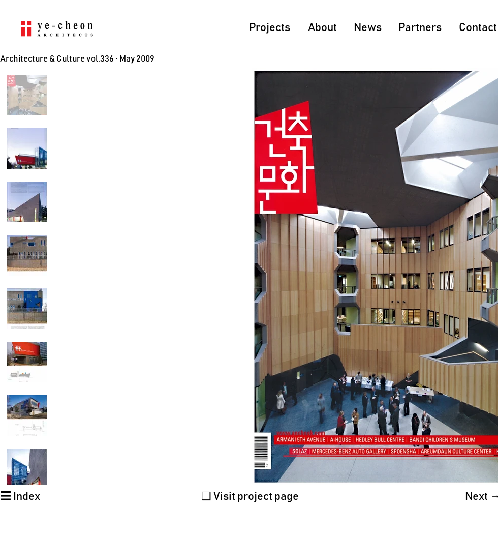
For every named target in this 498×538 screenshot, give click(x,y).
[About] (322, 28)
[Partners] (420, 28)
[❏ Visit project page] (250, 497)
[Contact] (478, 28)
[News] (368, 28)
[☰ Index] (20, 497)
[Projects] (270, 28)
